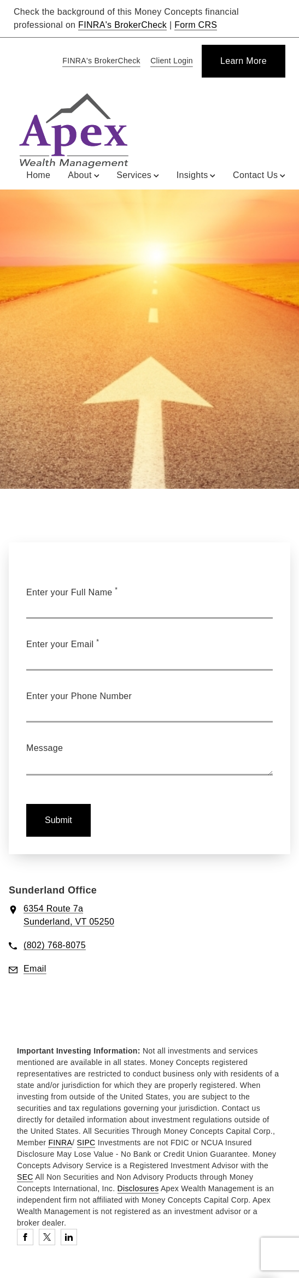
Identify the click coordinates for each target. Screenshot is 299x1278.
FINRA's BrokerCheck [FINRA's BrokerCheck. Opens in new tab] (122, 24)
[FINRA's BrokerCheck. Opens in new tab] (99, 61)
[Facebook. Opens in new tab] (25, 1237)
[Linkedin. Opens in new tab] (69, 1237)
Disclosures (138, 1188)
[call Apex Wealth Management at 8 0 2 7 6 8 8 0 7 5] (55, 945)
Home (38, 175)
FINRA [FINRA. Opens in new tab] (60, 1142)
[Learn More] (243, 61)
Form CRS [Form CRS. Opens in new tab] (195, 24)
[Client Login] (169, 61)
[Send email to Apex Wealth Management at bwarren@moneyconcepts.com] (35, 969)
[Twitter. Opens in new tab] (47, 1237)
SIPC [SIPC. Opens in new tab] (86, 1142)
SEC (25, 1177)
